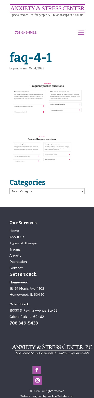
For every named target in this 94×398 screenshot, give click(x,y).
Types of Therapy (23, 243)
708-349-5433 (26, 33)
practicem (20, 68)
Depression (18, 262)
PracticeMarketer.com (60, 396)
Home (14, 231)
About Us (16, 237)
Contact (16, 268)
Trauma (15, 249)
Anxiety (15, 255)
